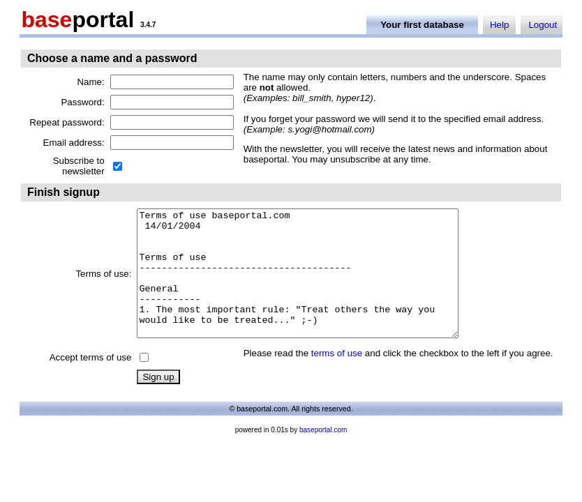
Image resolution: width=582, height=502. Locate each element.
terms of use (336, 378)
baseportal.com (323, 455)
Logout (542, 25)
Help (499, 25)
